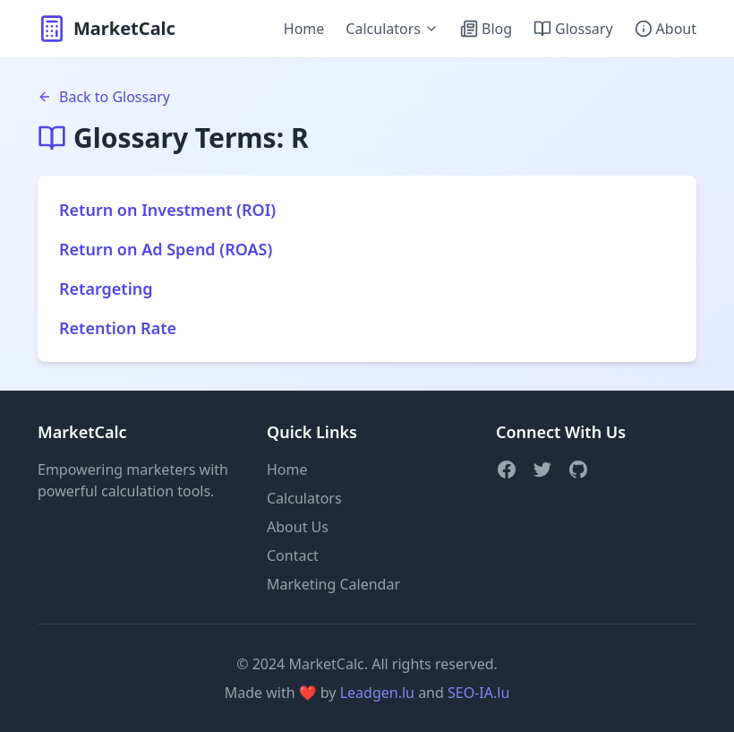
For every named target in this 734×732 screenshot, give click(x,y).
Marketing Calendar (333, 584)
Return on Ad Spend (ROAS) (165, 249)
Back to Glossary (104, 97)
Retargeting (106, 288)
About (665, 29)
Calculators (392, 29)
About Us (298, 527)
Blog (486, 29)
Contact (293, 555)
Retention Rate (117, 328)
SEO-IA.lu (478, 692)
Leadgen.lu (377, 692)
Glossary (573, 29)
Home (304, 29)
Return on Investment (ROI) (167, 209)
